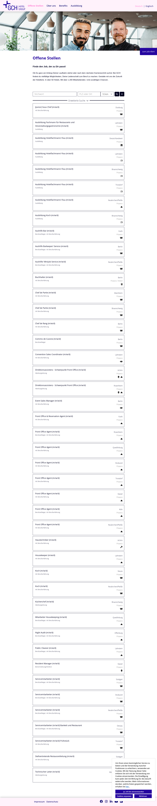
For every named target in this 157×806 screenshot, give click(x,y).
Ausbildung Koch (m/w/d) (46, 215)
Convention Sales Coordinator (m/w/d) (52, 354)
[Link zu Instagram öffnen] (106, 801)
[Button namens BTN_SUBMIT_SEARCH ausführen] (117, 94)
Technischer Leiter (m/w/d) (47, 771)
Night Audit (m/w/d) (44, 632)
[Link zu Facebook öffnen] (101, 801)
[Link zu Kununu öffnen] (121, 801)
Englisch (149, 6)
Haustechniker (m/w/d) (45, 540)
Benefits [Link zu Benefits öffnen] (63, 5)
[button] (78, 100)
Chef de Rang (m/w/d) (45, 323)
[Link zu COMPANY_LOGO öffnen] (14, 5)
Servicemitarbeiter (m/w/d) (47, 679)
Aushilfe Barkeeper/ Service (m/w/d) (51, 246)
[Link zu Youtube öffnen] (116, 801)
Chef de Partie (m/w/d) (45, 292)
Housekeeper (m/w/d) (45, 555)
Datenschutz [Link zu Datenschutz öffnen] (52, 801)
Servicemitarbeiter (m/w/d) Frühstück (52, 740)
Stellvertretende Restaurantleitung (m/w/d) (54, 756)
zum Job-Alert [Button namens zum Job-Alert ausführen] (148, 51)
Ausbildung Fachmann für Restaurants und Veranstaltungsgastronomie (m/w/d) (54, 124)
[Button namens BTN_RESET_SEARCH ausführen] (122, 94)
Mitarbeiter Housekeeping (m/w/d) (51, 617)
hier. (127, 786)
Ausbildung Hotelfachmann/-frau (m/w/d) (54, 138)
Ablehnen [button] (143, 796)
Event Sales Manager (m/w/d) (48, 400)
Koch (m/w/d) (41, 570)
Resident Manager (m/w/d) (47, 663)
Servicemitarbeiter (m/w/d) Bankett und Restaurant (58, 725)
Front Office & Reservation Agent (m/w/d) (54, 416)
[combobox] (107, 94)
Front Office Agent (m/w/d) (47, 431)
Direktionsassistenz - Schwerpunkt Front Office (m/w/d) (60, 369)
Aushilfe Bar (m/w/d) (44, 230)
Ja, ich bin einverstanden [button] (133, 792)
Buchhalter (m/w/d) (44, 277)
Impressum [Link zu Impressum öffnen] (39, 801)
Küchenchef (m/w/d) (44, 601)
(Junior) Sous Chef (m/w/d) (47, 107)
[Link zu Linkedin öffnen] (111, 801)
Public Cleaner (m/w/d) (45, 648)
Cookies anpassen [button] (124, 796)
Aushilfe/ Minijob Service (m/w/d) (50, 261)
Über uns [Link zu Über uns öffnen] (51, 5)
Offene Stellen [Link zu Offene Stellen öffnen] (35, 5)
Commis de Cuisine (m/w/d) (48, 339)
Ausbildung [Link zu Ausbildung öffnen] (76, 5)
